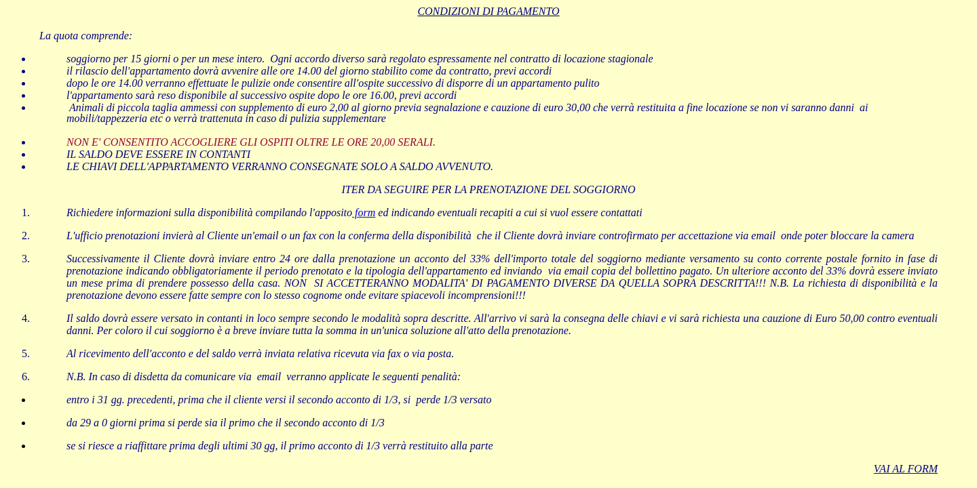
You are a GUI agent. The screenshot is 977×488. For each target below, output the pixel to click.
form (363, 212)
